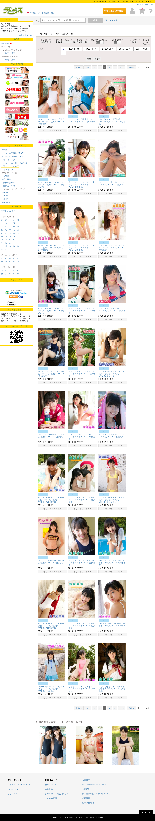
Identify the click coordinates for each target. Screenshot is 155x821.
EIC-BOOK (13, 789)
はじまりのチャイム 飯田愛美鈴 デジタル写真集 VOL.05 (112, 373)
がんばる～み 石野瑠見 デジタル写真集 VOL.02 (82, 309)
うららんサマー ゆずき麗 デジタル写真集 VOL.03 (82, 688)
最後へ (131, 67)
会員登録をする (25, 35)
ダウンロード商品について (57, 794)
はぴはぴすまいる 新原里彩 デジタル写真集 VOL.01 (113, 688)
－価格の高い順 (8, 186)
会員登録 (49, 789)
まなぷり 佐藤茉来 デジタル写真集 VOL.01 (51, 561)
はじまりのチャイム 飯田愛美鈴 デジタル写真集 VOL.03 (112, 499)
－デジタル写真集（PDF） (13, 153)
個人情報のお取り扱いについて (96, 794)
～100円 (5, 193)
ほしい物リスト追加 (52, 130)
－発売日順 (6, 179)
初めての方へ (150, 4)
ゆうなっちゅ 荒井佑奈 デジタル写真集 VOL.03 (82, 561)
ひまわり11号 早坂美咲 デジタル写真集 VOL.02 (112, 625)
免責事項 (86, 798)
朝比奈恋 (80, 187)
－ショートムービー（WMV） (14, 163)
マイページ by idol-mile (19, 785)
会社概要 (86, 780)
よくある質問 (51, 798)
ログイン (139, 4)
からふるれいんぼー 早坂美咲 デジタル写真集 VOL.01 (51, 120)
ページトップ (146, 812)
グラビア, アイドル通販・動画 (42, 13)
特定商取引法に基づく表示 (94, 784)
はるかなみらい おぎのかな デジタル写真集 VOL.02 (52, 183)
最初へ (79, 67)
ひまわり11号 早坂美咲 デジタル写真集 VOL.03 (82, 435)
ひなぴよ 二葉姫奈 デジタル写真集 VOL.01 (112, 183)
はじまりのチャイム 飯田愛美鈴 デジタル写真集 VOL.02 (51, 626)
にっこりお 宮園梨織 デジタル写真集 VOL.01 (112, 309)
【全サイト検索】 (112, 20)
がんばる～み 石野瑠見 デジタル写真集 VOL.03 (112, 120)
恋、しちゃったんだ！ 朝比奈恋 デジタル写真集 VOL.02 (82, 184)
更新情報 (5, 43)
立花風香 (103, 250)
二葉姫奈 (119, 185)
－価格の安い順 (8, 183)
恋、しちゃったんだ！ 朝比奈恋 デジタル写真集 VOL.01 (82, 247)
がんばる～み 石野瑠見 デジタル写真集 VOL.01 (82, 372)
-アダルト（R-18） (10, 170)
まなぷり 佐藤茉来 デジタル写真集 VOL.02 (112, 435)
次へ (122, 67)
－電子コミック (8, 160)
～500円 (5, 199)
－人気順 (5, 176)
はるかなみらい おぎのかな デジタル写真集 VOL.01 (52, 309)
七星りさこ (51, 691)
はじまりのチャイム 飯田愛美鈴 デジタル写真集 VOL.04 (51, 499)
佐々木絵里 (43, 376)
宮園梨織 (91, 122)
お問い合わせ (88, 803)
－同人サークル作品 (10, 166)
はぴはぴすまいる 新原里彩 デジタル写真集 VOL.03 (83, 498)
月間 (13, 53)
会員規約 (86, 789)
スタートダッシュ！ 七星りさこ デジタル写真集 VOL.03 (51, 689)
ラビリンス (13, 794)
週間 (7, 53)
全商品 (4, 150)
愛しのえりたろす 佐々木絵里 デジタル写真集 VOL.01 (51, 372)
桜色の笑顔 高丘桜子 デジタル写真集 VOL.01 (51, 246)
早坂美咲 (42, 124)
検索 (95, 20)
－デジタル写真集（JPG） (13, 156)
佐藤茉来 (59, 437)
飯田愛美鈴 (112, 376)
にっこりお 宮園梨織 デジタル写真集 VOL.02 (82, 120)
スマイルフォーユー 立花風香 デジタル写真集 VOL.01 (112, 246)
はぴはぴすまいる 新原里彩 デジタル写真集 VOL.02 (83, 625)
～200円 (5, 196)
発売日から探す (8, 211)
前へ (87, 67)
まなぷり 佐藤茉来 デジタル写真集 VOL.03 (51, 435)
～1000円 (5, 202)
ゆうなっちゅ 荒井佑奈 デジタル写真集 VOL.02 (112, 561)
